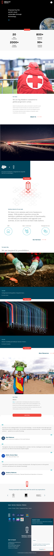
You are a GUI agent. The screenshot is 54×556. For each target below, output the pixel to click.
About (9, 505)
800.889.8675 (11, 543)
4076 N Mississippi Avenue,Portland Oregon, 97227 (14, 546)
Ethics (17, 508)
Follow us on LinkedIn (13, 548)
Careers (10, 508)
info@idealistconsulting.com (14, 542)
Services (14, 505)
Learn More (27, 178)
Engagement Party (24, 508)
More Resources (44, 353)
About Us (33, 117)
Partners (24, 505)
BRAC (14, 401)
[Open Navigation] (51, 2)
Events (30, 508)
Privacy (14, 508)
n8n (44, 549)
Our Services (37, 239)
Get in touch (12, 540)
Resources (18, 505)
